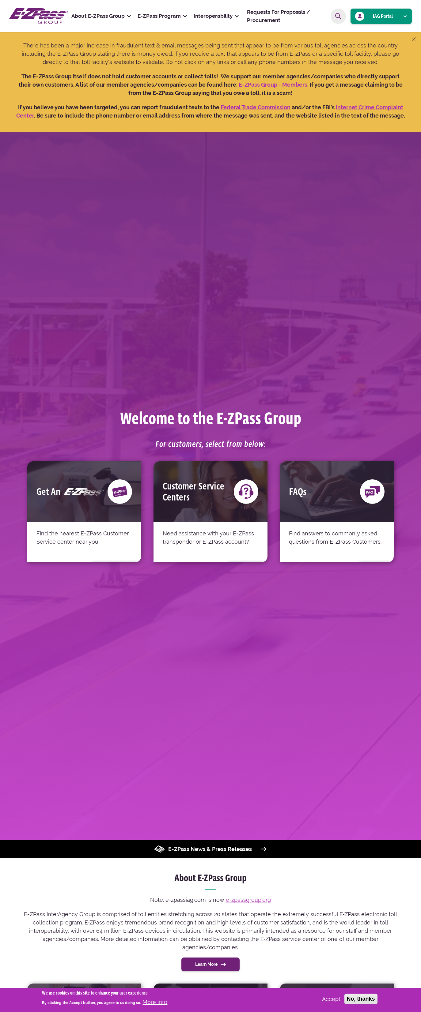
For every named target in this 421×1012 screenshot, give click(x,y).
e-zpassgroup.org (248, 900)
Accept (331, 999)
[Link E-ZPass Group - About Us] (260, 84)
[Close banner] (413, 39)
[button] (101, 16)
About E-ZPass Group (98, 16)
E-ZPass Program (159, 16)
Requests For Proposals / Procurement (278, 16)
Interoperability (213, 16)
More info (154, 1002)
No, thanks (361, 999)
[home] (38, 16)
